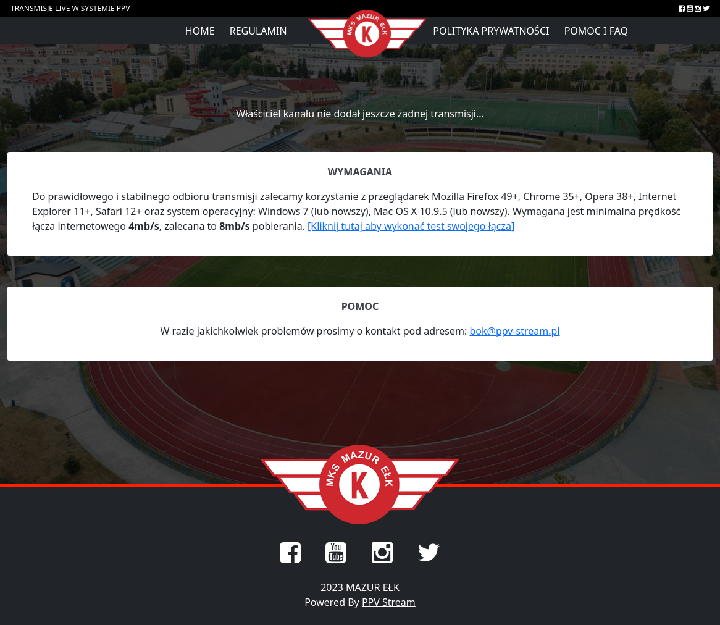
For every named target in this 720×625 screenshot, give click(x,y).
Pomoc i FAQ (596, 31)
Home (200, 31)
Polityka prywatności (491, 31)
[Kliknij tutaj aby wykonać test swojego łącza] (411, 226)
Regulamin (258, 31)
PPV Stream (389, 602)
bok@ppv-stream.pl (514, 331)
